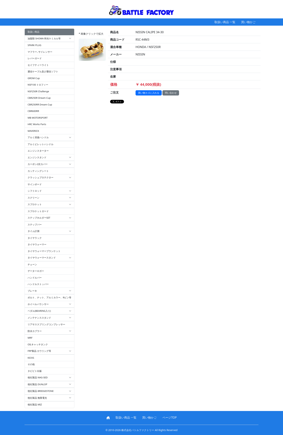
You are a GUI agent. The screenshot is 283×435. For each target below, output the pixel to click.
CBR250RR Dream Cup (40, 104)
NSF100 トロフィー (38, 84)
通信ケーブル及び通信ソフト (43, 71)
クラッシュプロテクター (49, 177)
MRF (30, 337)
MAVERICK (33, 130)
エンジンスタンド (49, 157)
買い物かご (248, 22)
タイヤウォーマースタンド (49, 258)
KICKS (31, 357)
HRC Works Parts (37, 124)
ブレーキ (49, 291)
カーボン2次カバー (49, 164)
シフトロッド (49, 191)
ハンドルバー (35, 277)
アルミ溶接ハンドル (49, 137)
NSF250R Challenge (38, 91)
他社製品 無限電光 (49, 398)
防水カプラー (49, 331)
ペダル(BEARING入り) (49, 311)
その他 (31, 364)
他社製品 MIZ (35, 404)
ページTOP (169, 417)
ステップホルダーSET (49, 218)
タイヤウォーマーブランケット (44, 251)
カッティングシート (38, 171)
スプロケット (49, 204)
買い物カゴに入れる (148, 92)
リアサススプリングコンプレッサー (46, 324)
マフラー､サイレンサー (40, 51)
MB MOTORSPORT (38, 117)
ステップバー (35, 224)
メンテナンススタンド (49, 318)
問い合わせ (171, 92)
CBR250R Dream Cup (39, 97)
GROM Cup (34, 78)
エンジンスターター (38, 150)
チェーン (32, 264)
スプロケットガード (38, 211)
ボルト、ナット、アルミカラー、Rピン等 (49, 297)
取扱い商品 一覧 (224, 22)
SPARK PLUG (34, 45)
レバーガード (35, 58)
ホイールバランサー (49, 304)
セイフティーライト (38, 65)
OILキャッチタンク (38, 344)
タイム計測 (49, 231)
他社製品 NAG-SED (49, 377)
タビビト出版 (35, 371)
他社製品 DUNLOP (49, 384)
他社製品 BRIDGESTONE (49, 391)
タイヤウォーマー (37, 244)
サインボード (35, 184)
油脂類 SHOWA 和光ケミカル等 (49, 38)
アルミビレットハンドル (40, 144)
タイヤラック (35, 238)
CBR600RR (33, 111)
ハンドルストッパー (38, 284)
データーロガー (36, 271)
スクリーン (49, 198)
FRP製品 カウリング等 (49, 351)
